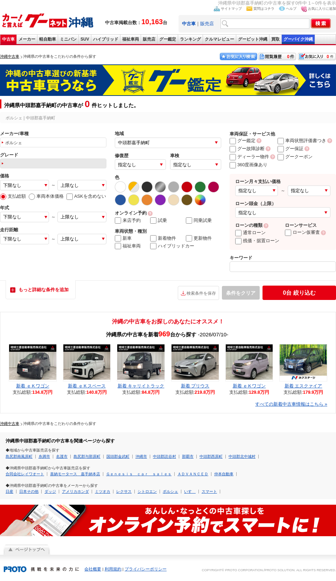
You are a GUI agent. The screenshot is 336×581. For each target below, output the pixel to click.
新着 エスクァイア (303, 385)
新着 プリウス (195, 385)
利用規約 (113, 569)
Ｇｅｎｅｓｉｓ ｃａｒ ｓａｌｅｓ (139, 474)
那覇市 (188, 456)
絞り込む (299, 293)
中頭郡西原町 (211, 456)
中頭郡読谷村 (164, 456)
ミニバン (68, 39)
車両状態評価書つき (302, 140)
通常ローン (250, 232)
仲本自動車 (223, 474)
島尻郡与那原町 (87, 456)
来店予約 (128, 220)
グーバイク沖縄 (298, 39)
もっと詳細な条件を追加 (44, 289)
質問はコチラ (263, 8)
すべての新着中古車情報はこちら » (291, 404)
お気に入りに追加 (322, 8)
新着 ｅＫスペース (87, 385)
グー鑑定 (167, 39)
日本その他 (28, 491)
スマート (209, 491)
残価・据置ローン (257, 240)
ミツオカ (102, 491)
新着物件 (163, 238)
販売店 (207, 23)
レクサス (124, 491)
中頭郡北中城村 (242, 456)
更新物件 (199, 238)
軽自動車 (47, 39)
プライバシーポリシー (146, 569)
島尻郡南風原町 (19, 456)
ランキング (190, 39)
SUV (84, 39)
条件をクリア (240, 293)
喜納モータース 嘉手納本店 (75, 474)
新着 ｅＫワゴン (32, 385)
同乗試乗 (199, 220)
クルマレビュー (219, 39)
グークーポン (295, 156)
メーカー (27, 39)
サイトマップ (231, 8)
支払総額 (13, 196)
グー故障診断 (247, 148)
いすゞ (190, 491)
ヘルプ (291, 8)
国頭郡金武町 (118, 456)
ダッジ (50, 491)
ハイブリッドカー (172, 246)
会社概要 (92, 569)
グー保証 (290, 148)
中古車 (8, 39)
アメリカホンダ (75, 491)
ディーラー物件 (249, 156)
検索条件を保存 (201, 293)
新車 (123, 238)
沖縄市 (141, 456)
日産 (9, 491)
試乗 (158, 220)
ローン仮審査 (302, 232)
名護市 (62, 456)
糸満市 (44, 456)
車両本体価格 (46, 196)
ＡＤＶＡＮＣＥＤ (192, 474)
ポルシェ (170, 491)
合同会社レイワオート (25, 474)
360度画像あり (248, 164)
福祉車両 (130, 39)
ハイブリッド (105, 39)
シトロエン (147, 491)
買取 (275, 39)
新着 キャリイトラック (141, 385)
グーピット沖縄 (252, 39)
